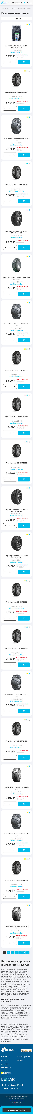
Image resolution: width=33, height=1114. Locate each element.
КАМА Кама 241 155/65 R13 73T (16, 92)
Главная (5, 8)
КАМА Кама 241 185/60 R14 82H (16, 463)
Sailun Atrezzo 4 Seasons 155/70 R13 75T (16, 324)
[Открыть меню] (30, 3)
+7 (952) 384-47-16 (17, 3)
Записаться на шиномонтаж (16, 1110)
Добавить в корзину (24, 62)
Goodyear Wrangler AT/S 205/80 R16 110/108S (16, 278)
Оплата (20, 1060)
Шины (13, 8)
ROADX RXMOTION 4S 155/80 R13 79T (16, 788)
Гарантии (5, 1060)
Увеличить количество (14, 62)
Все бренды (6, 1067)
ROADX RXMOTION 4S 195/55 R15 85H (16, 927)
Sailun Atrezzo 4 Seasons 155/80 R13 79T (16, 695)
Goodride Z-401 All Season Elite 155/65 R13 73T (16, 46)
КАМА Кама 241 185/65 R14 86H (16, 741)
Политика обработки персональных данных (16, 1096)
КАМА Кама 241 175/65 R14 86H (16, 416)
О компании (5, 1057)
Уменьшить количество (5, 62)
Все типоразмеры (24, 1057)
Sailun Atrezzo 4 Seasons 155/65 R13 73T (16, 139)
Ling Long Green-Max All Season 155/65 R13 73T (16, 510)
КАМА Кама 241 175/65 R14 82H (16, 370)
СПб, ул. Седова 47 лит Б (13, 1085)
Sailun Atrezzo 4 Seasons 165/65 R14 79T (16, 834)
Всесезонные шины (24, 8)
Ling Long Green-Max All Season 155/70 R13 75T (16, 556)
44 (24, 953)
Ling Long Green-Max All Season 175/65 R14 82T (16, 232)
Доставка (5, 1064)
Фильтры (18, 18)
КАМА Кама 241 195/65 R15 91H (16, 880)
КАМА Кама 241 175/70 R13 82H (16, 185)
